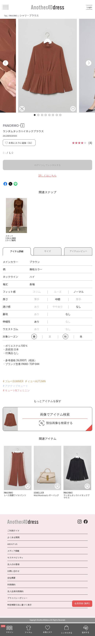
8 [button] (60, 115)
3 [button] (42, 115)
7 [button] (57, 115)
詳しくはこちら (47, 175)
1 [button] (35, 115)
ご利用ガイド (13, 530)
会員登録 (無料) (82, 603)
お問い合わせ (13, 571)
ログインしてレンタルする (47, 165)
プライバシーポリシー (17, 598)
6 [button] (53, 115)
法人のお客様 (13, 564)
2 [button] (38, 115)
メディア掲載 (13, 550)
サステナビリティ (15, 557)
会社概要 (11, 577)
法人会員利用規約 (15, 591)
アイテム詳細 (17, 251)
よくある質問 (13, 537)
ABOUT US (12, 544)
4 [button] (46, 115)
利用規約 (11, 584)
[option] (47, 66)
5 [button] (49, 115)
